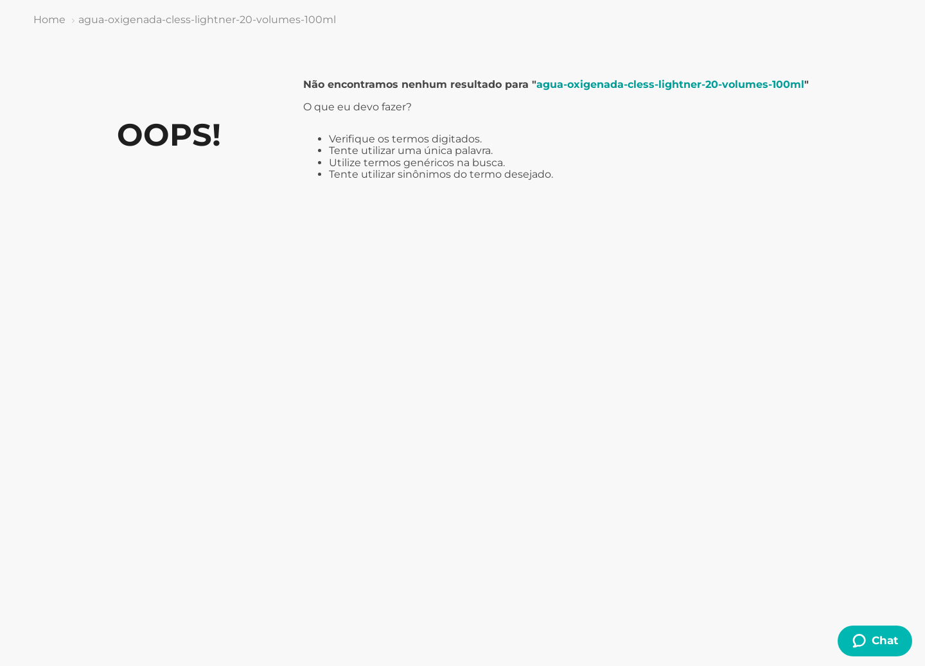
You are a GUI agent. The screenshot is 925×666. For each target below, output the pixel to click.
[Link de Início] (49, 20)
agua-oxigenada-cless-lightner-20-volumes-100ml (207, 19)
